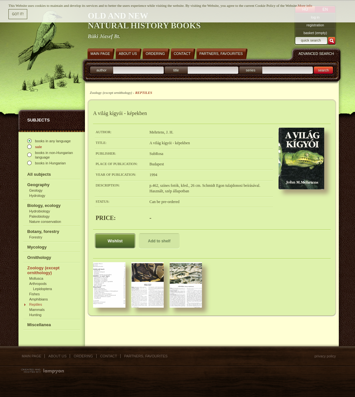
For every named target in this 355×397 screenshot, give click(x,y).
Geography (38, 184)
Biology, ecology (44, 205)
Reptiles (35, 304)
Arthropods (38, 284)
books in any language (53, 141)
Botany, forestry (43, 231)
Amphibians (38, 299)
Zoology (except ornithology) (43, 270)
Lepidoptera (42, 289)
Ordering (83, 356)
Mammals (37, 310)
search (323, 70)
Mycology (37, 247)
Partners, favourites (146, 356)
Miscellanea (39, 324)
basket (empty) (315, 33)
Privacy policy (325, 356)
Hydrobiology (39, 211)
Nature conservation (45, 222)
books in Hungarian (50, 163)
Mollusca (36, 278)
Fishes (34, 294)
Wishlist (115, 241)
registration (315, 25)
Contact (108, 356)
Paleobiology (39, 216)
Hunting (35, 315)
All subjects (39, 174)
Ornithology (39, 257)
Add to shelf (159, 241)
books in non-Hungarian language (54, 155)
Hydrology (37, 196)
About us (57, 356)
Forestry (35, 237)
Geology (35, 190)
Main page (31, 356)
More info (305, 5)
